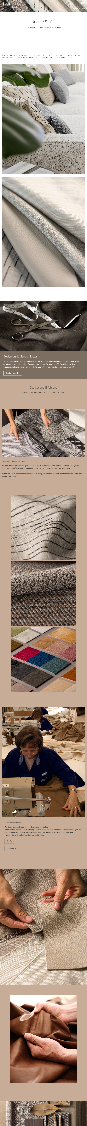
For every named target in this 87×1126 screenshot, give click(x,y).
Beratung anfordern (13, 373)
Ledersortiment (12, 848)
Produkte (75, 9)
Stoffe (9, 841)
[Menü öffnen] (83, 3)
